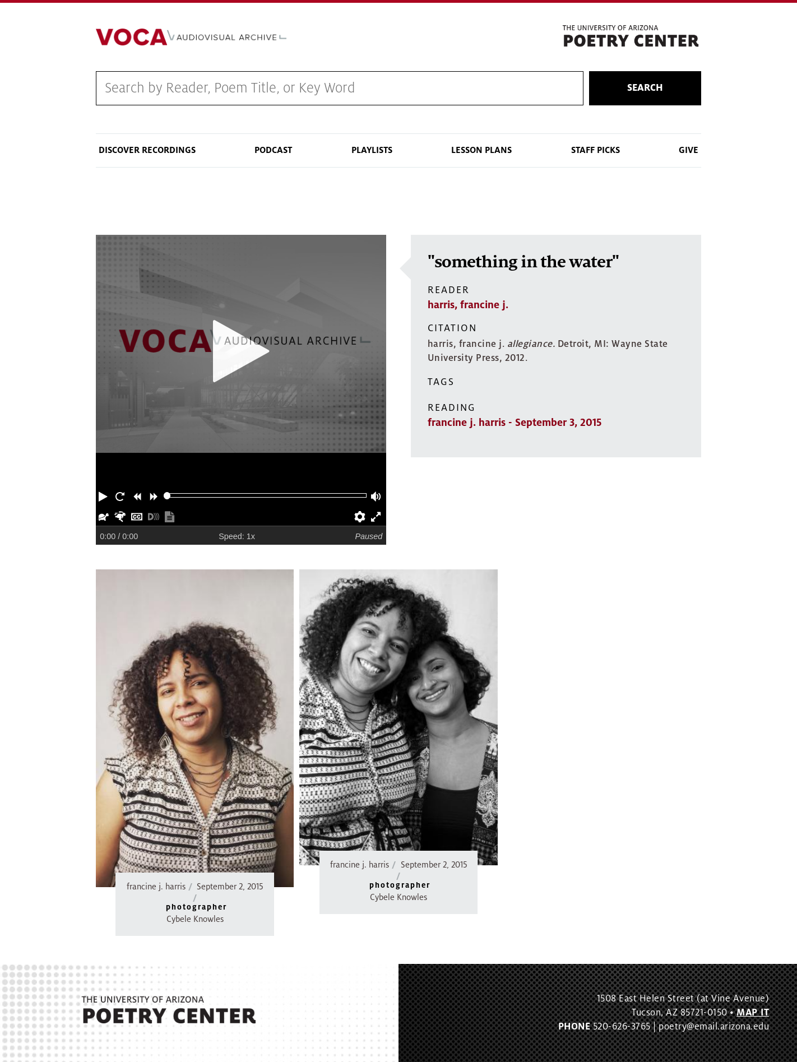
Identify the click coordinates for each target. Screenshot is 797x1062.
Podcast (273, 150)
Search (645, 88)
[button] (104, 495)
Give (688, 150)
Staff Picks (595, 150)
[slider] (167, 495)
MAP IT (752, 1013)
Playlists (371, 150)
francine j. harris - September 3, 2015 (514, 422)
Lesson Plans (481, 150)
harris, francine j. (468, 304)
